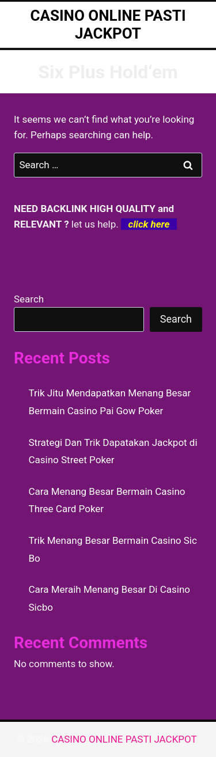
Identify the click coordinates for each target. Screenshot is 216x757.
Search (29, 299)
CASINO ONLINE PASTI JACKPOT (125, 739)
